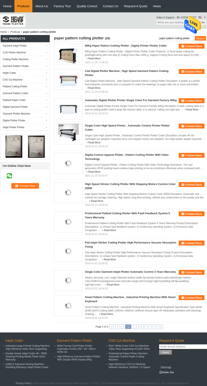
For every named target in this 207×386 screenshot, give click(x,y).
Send (165, 352)
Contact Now (194, 46)
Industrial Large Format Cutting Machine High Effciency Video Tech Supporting (28, 347)
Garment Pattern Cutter (15, 93)
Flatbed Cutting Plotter (15, 86)
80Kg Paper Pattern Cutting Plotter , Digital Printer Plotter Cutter (126, 45)
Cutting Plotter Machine (15, 59)
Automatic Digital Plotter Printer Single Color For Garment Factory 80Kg (131, 100)
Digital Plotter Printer (14, 120)
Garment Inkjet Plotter (15, 45)
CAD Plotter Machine (14, 52)
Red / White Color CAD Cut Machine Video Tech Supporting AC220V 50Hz (129, 347)
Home (7, 6)
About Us (41, 6)
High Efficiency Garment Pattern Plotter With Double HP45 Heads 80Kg (78, 358)
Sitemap (165, 367)
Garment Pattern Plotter (16, 66)
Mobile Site (166, 372)
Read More (94, 58)
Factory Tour (62, 6)
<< (120, 326)
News (157, 6)
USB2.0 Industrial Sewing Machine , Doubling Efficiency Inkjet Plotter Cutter (27, 366)
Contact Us (110, 6)
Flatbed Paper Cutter (14, 100)
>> (152, 326)
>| (160, 326)
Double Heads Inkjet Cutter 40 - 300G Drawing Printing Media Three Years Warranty (26, 356)
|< (112, 326)
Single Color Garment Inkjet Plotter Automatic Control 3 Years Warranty (130, 271)
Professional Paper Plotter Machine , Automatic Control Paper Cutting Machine (129, 356)
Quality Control (87, 6)
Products (23, 6)
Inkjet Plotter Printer (13, 127)
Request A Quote (135, 6)
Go (203, 22)
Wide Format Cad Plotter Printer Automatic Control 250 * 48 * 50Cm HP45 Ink (76, 348)
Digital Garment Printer (15, 106)
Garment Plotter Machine (16, 113)
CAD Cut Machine (12, 79)
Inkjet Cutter (9, 72)
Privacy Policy (23, 383)
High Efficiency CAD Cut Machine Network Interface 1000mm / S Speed (129, 366)
